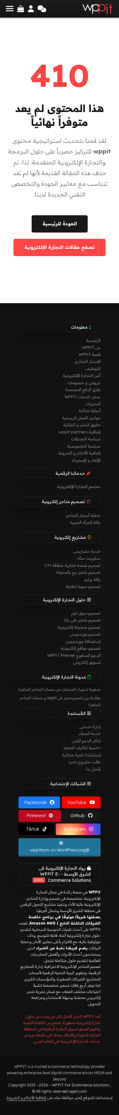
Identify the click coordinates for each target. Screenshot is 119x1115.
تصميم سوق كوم (86, 612)
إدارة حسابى (90, 726)
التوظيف (93, 368)
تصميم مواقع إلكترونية (81, 648)
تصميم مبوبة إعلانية (83, 586)
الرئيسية (93, 340)
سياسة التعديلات (86, 438)
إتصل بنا (93, 768)
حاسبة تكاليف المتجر (82, 747)
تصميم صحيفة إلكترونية (79, 627)
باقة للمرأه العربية (85, 522)
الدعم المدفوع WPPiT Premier (74, 655)
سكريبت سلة (89, 557)
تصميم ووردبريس (85, 633)
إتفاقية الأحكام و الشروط (80, 452)
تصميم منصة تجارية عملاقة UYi (72, 565)
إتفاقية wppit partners (80, 431)
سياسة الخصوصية (84, 445)
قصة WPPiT (90, 354)
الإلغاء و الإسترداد (86, 460)
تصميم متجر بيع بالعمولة (78, 572)
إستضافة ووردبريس (83, 641)
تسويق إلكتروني (87, 662)
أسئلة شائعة (90, 410)
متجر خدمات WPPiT (83, 396)
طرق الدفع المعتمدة (83, 389)
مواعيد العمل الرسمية (81, 417)
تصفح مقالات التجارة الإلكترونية (59, 247)
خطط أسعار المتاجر (83, 515)
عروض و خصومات (84, 382)
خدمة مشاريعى (87, 551)
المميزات (93, 403)
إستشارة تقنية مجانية (81, 754)
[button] (9, 8)
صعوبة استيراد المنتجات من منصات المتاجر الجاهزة (59, 689)
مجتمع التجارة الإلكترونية (79, 486)
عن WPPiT (91, 347)
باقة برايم (93, 579)
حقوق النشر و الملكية (82, 424)
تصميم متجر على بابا (82, 619)
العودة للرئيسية (60, 224)
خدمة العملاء (90, 733)
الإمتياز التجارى (88, 361)
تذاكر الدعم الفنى (86, 740)
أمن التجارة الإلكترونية (82, 375)
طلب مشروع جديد (84, 761)
